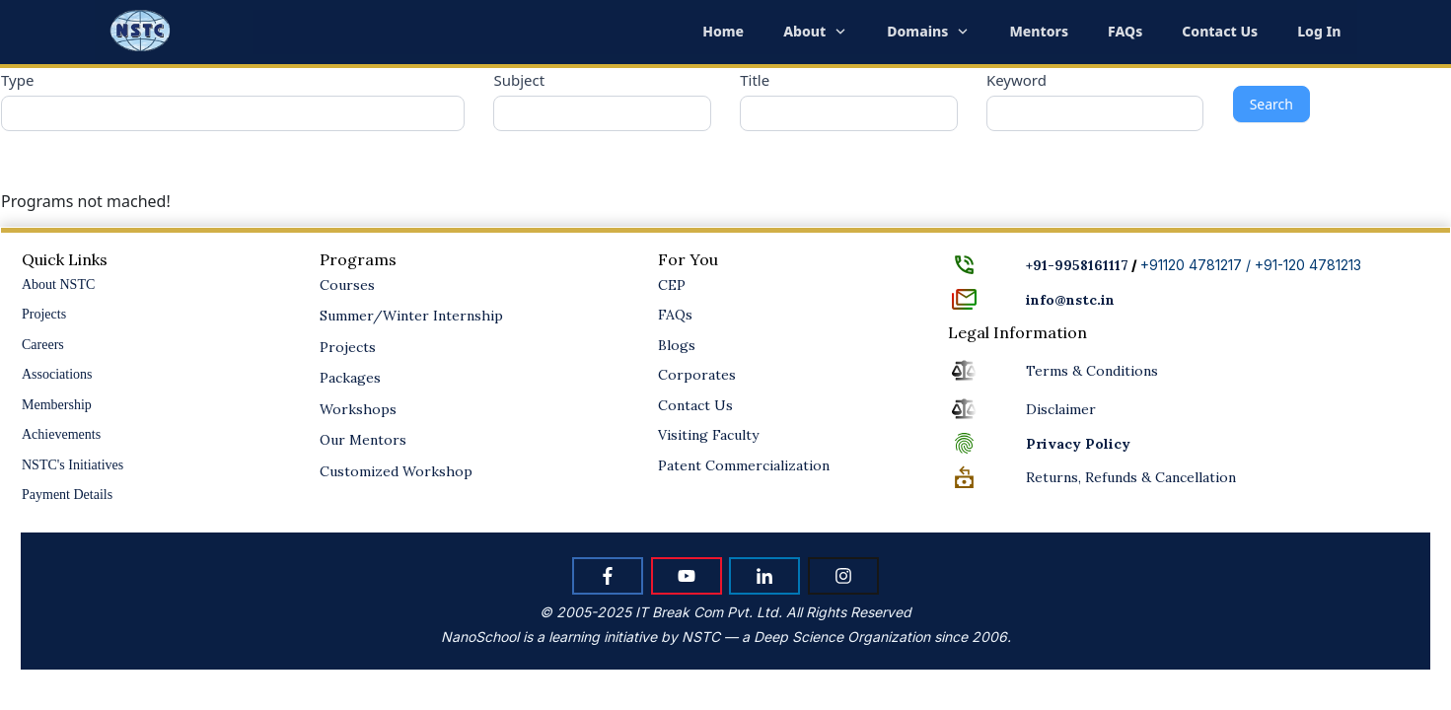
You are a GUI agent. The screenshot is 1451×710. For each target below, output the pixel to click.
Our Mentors (363, 440)
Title (754, 80)
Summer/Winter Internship (411, 315)
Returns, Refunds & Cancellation (1131, 477)
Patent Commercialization (744, 465)
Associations (57, 374)
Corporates (697, 375)
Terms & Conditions (1092, 371)
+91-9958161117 (1077, 265)
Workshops (358, 409)
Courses (347, 285)
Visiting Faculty (708, 435)
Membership (57, 404)
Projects (44, 314)
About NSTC (58, 284)
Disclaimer (1061, 409)
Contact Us (695, 405)
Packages (350, 378)
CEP (672, 285)
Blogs (676, 345)
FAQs (675, 314)
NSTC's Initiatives (72, 465)
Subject (518, 80)
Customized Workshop (396, 471)
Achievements (61, 434)
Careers (43, 344)
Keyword (1016, 80)
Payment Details (67, 494)
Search (1271, 104)
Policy (1078, 444)
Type (17, 80)
